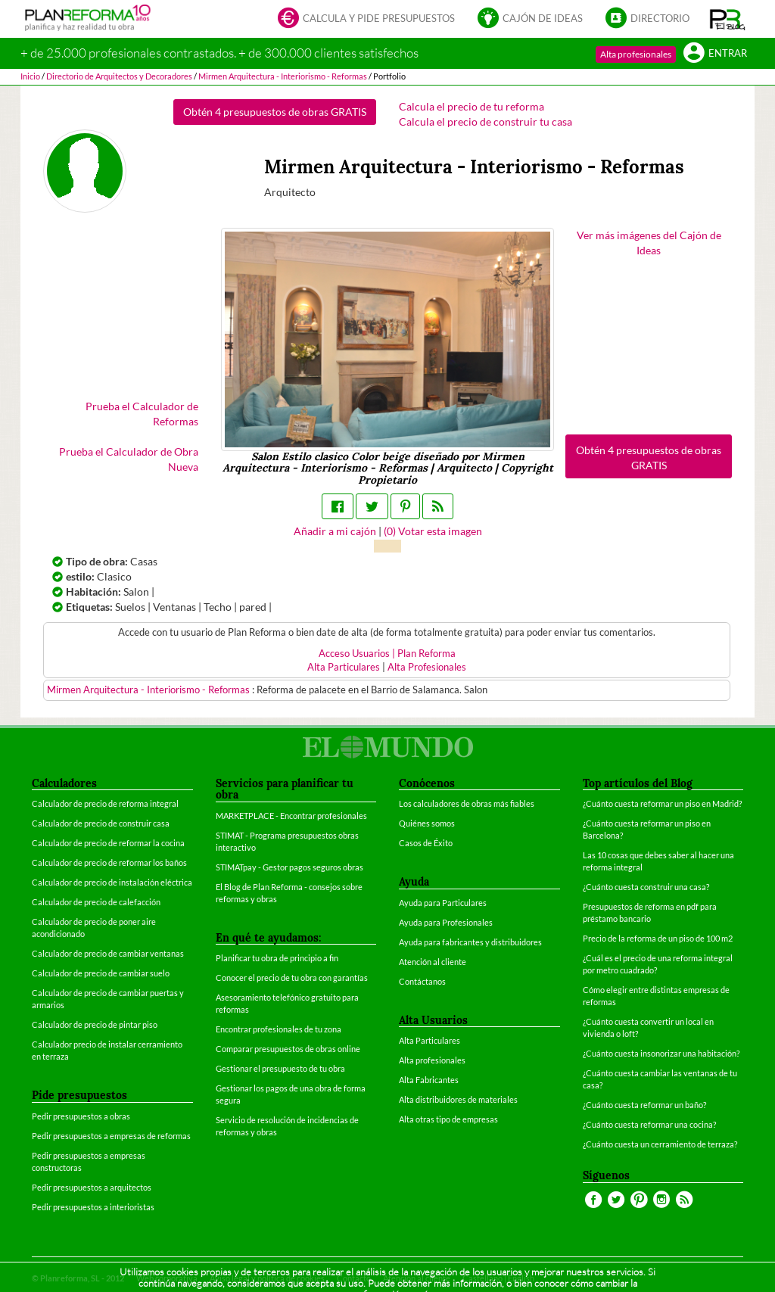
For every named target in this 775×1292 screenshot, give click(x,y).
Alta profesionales (635, 54)
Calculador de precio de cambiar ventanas (108, 953)
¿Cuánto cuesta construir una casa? (646, 887)
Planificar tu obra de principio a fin (277, 958)
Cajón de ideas (530, 19)
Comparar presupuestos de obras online (288, 1049)
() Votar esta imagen (433, 531)
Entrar (715, 54)
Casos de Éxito (426, 843)
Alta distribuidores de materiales (458, 1099)
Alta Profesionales (427, 667)
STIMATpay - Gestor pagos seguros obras (289, 867)
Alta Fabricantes (429, 1080)
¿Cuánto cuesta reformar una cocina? (649, 1124)
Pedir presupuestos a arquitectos (91, 1187)
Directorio (647, 19)
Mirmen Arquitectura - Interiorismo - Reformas (149, 690)
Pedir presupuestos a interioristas (93, 1207)
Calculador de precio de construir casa (101, 823)
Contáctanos (422, 981)
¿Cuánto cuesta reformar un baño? (644, 1105)
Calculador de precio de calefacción (96, 902)
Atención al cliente (432, 962)
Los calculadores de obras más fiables (466, 803)
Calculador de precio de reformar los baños (109, 862)
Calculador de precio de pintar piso (94, 1024)
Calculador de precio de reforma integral (105, 803)
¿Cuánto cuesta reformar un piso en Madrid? (662, 803)
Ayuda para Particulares (443, 903)
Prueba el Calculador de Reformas (142, 414)
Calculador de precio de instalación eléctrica (112, 882)
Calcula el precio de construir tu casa (485, 121)
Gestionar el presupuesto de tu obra (280, 1068)
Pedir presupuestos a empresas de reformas (111, 1136)
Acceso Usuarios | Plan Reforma (387, 653)
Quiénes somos (427, 823)
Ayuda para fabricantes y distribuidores (470, 942)
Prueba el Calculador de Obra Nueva (128, 459)
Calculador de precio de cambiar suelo (101, 973)
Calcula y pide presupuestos (366, 19)
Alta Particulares (343, 667)
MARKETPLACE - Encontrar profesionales (291, 815)
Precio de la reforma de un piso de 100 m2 (658, 938)
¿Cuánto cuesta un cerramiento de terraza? (660, 1144)
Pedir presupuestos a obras (81, 1116)
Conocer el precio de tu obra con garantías (292, 977)
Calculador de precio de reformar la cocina (108, 843)
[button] (728, 19)
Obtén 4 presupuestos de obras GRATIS (274, 111)
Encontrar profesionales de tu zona (278, 1029)
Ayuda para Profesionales (446, 922)
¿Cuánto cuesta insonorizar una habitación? (661, 1053)
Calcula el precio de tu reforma (471, 106)
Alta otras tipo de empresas (448, 1119)
